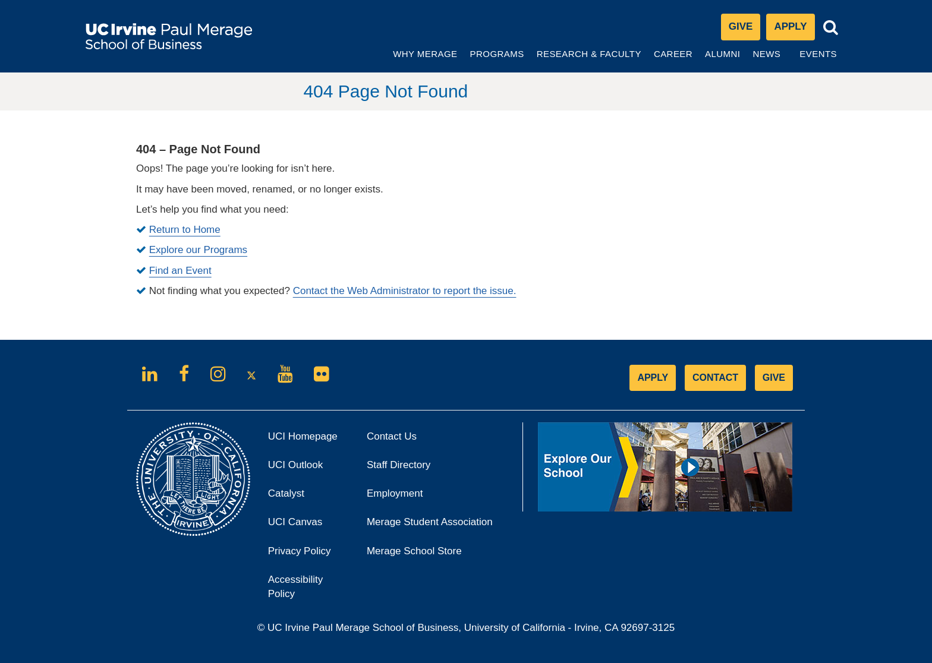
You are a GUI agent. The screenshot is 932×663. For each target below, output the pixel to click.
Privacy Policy (308, 555)
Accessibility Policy (295, 586)
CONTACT (715, 377)
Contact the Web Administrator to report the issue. (405, 290)
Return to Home (185, 229)
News (766, 54)
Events (818, 54)
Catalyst (302, 497)
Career (674, 60)
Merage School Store (430, 555)
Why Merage (424, 60)
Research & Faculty (588, 60)
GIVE (774, 377)
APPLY (652, 377)
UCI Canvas (308, 525)
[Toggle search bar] (831, 27)
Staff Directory (398, 465)
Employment (395, 493)
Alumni (723, 60)
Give (741, 26)
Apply (794, 29)
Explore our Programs (198, 249)
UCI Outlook (308, 468)
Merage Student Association (430, 522)
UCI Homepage (308, 440)
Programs (497, 60)
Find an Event (180, 270)
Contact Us (392, 436)
